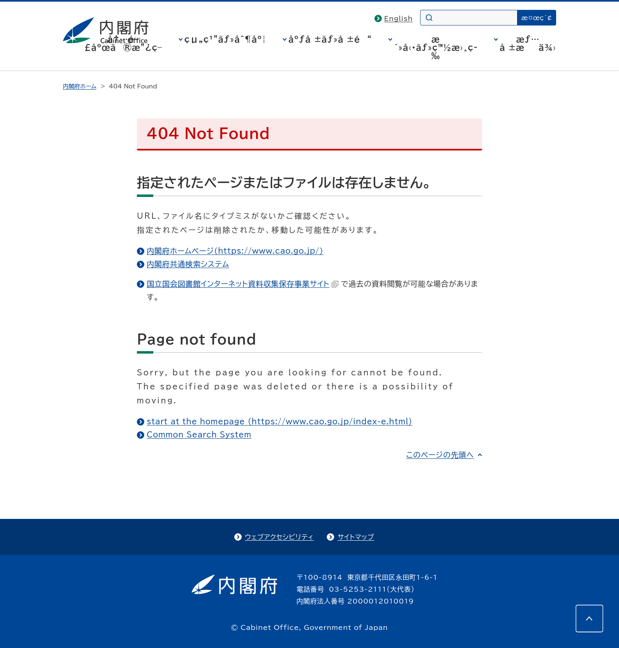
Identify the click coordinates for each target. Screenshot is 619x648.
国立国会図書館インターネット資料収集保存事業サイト (242, 283)
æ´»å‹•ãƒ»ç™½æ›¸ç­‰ (436, 47)
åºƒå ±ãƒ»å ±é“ (330, 39)
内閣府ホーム (79, 86)
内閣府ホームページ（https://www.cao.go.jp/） (235, 251)
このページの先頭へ (440, 454)
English (398, 18)
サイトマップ (355, 537)
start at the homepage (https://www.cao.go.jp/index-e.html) (279, 421)
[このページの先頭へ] (589, 618)
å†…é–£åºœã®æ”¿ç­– (123, 43)
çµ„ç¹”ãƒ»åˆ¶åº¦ (225, 39)
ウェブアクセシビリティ (279, 537)
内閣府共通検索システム (188, 264)
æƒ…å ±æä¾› (528, 43)
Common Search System (199, 434)
